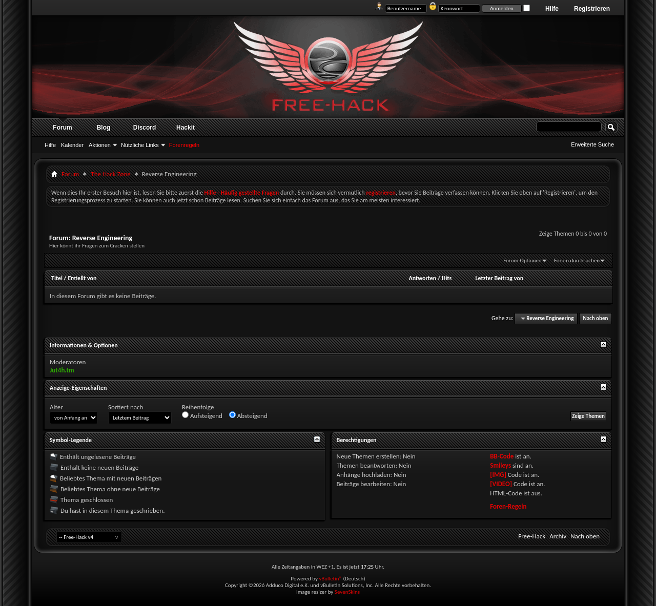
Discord (144, 127)
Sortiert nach (125, 407)
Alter (56, 407)
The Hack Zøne (110, 174)
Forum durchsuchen (577, 260)
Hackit (185, 127)
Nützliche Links (140, 145)
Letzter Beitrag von (500, 278)
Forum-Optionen (522, 260)
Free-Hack (531, 536)
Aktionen (100, 145)
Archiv (557, 536)
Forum (62, 127)
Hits (447, 278)
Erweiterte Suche (592, 144)
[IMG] (498, 474)
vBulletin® (330, 578)
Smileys (500, 465)
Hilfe (552, 8)
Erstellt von (82, 278)
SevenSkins (347, 592)
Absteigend (248, 415)
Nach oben (595, 318)
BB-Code (502, 456)
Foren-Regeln (508, 506)
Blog (104, 127)
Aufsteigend (202, 415)
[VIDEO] (501, 484)
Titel (57, 278)
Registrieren (592, 8)
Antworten (422, 278)
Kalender (72, 145)
